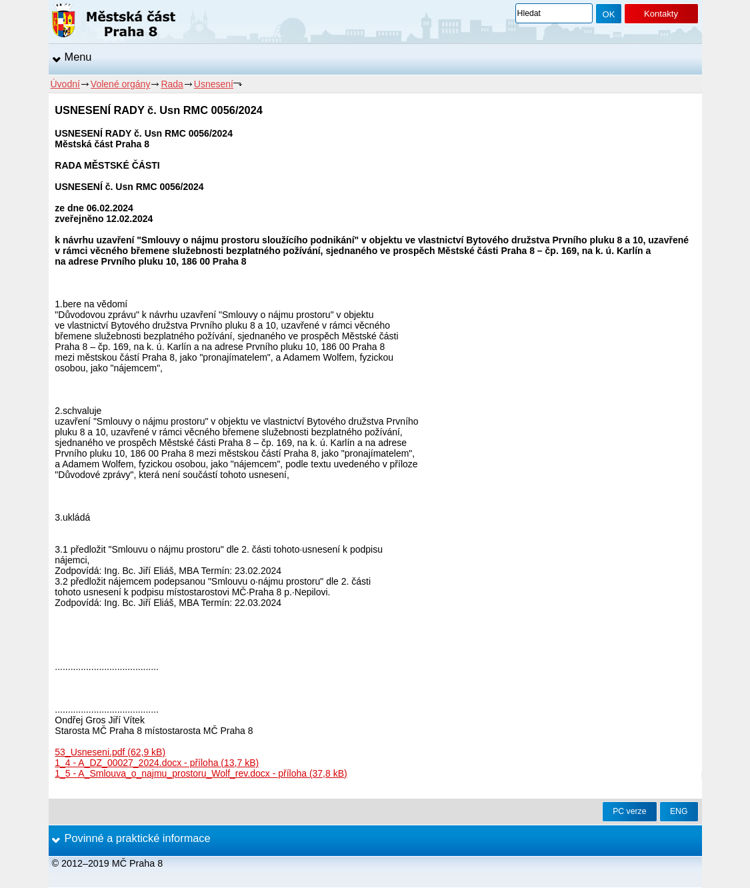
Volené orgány (121, 84)
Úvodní (65, 84)
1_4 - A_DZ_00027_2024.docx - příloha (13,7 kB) (157, 762)
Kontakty (661, 14)
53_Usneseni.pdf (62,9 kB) (110, 752)
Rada (172, 84)
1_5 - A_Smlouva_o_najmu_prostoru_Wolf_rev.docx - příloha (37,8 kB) (201, 773)
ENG (679, 811)
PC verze (629, 811)
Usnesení (213, 84)
